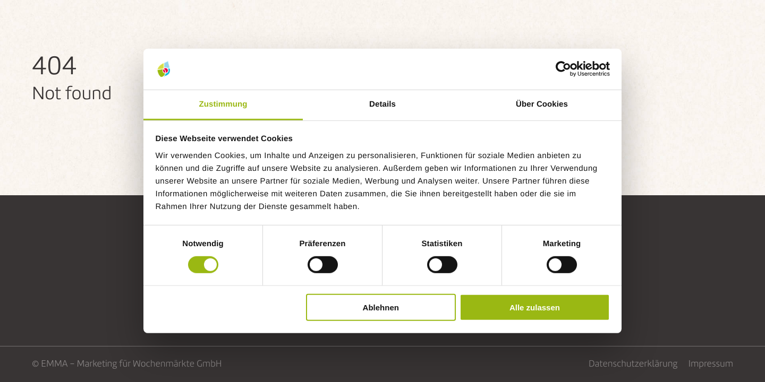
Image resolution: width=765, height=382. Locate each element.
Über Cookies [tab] (542, 104)
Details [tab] (382, 104)
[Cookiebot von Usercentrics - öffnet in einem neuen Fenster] (563, 69)
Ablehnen (381, 306)
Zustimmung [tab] (223, 104)
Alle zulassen (534, 306)
